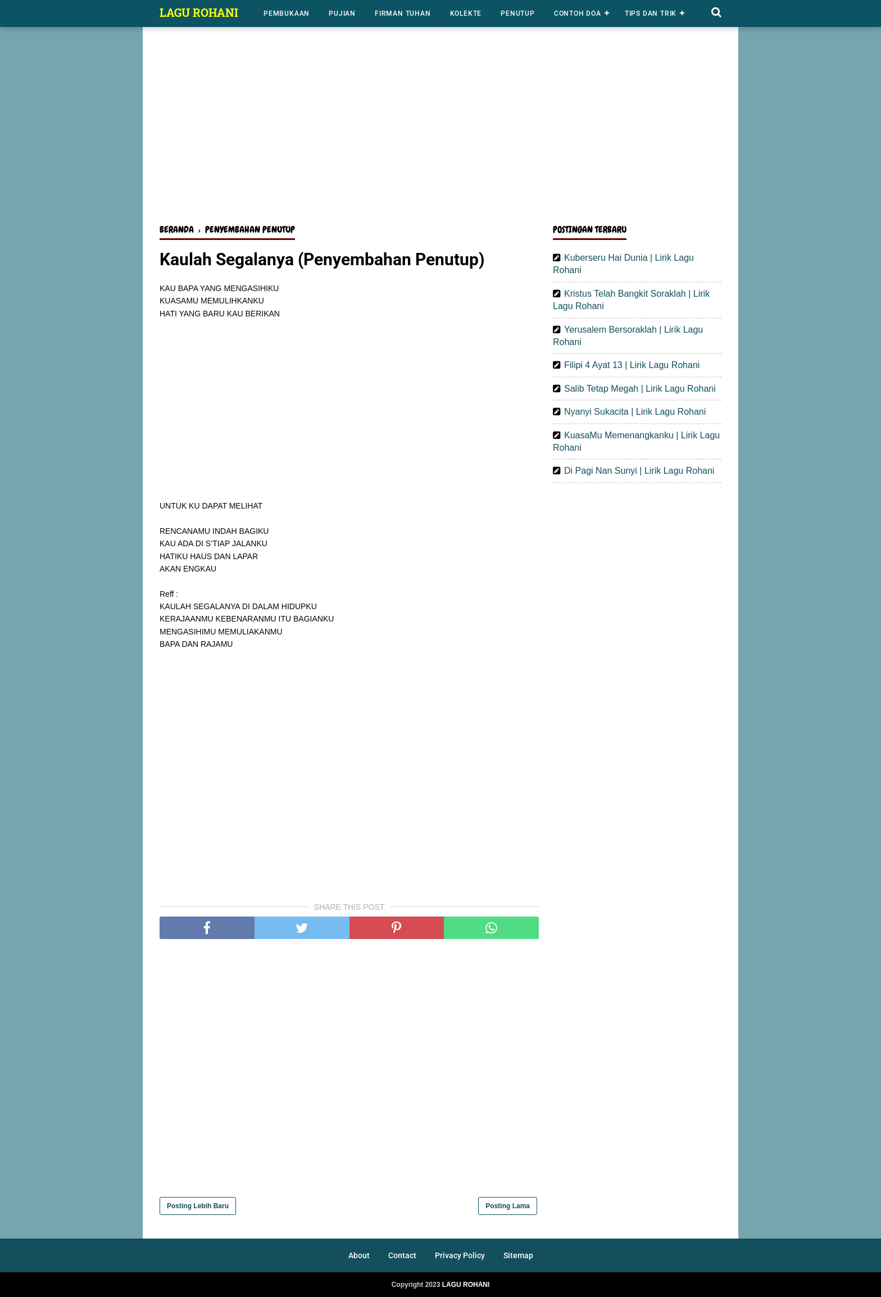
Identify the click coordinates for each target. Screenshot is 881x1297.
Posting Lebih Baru (198, 1206)
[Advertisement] (440, 128)
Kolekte (466, 13)
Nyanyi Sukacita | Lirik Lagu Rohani (635, 411)
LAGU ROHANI (199, 12)
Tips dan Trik (650, 13)
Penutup (518, 13)
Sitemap (518, 1255)
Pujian (342, 13)
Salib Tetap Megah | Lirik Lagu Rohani (640, 388)
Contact (402, 1255)
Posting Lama (507, 1206)
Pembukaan (287, 13)
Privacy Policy (460, 1255)
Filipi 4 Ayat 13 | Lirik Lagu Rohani (632, 365)
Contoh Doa (577, 13)
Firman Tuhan (403, 13)
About (359, 1255)
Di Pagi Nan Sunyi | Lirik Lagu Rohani (639, 470)
